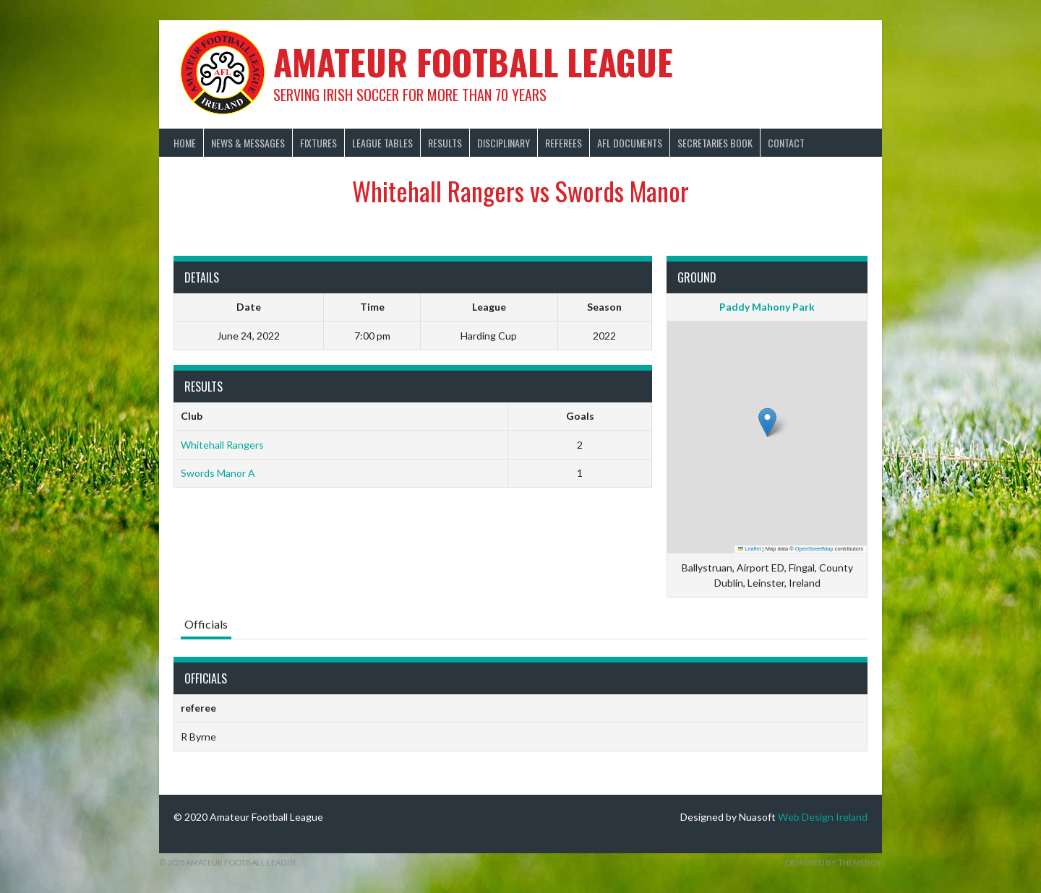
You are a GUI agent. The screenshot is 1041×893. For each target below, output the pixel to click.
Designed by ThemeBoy (833, 862)
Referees (563, 142)
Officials (206, 624)
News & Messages (248, 142)
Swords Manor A (218, 473)
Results (445, 142)
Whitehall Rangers (222, 445)
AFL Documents (629, 142)
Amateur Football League (473, 61)
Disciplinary (503, 142)
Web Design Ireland (823, 817)
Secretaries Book (715, 142)
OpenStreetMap (814, 548)
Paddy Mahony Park (767, 307)
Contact (786, 142)
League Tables (382, 142)
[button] (767, 422)
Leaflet (749, 548)
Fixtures (318, 142)
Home (185, 142)
